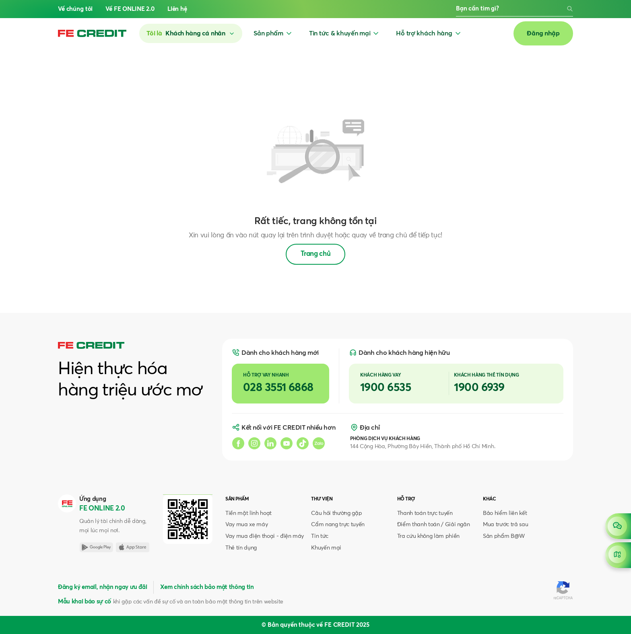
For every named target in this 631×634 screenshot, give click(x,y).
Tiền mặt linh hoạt (248, 513)
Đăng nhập (543, 33)
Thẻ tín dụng (241, 548)
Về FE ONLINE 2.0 (130, 9)
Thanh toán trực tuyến (425, 513)
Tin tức (319, 536)
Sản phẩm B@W (504, 536)
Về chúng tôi (75, 9)
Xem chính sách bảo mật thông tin (207, 587)
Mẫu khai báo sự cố (84, 602)
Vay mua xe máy (246, 524)
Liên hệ (177, 9)
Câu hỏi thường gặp (336, 513)
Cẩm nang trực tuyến (338, 524)
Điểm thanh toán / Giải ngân (433, 524)
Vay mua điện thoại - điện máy (264, 536)
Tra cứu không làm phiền (428, 536)
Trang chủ (316, 254)
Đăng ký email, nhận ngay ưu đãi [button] (102, 587)
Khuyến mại (326, 548)
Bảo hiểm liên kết (505, 513)
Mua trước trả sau (505, 524)
